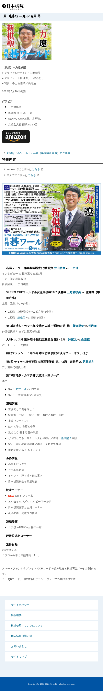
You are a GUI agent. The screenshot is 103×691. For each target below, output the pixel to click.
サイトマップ (19, 656)
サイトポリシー (20, 604)
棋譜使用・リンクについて (27, 625)
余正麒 (85, 339)
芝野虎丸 (88, 361)
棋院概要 (16, 615)
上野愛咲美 (74, 292)
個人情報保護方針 (21, 635)
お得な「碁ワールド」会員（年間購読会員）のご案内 (38, 153)
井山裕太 (59, 268)
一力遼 (74, 268)
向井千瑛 (21, 389)
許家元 (72, 339)
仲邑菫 (92, 325)
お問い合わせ (19, 646)
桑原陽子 (66, 438)
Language (87, 6)
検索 (79, 6)
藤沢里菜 (78, 325)
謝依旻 (21, 317)
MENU (96, 7)
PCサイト (71, 6)
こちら (36, 169)
